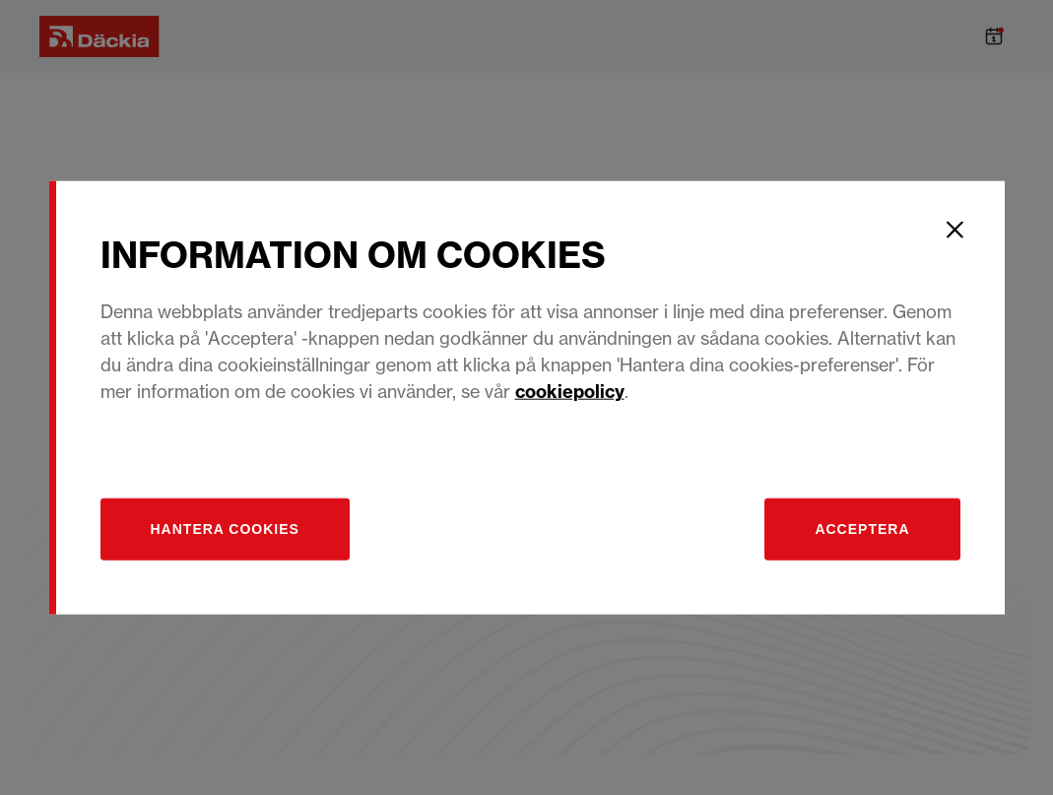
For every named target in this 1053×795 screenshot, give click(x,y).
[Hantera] (225, 529)
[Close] (955, 229)
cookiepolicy (570, 391)
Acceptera (862, 529)
